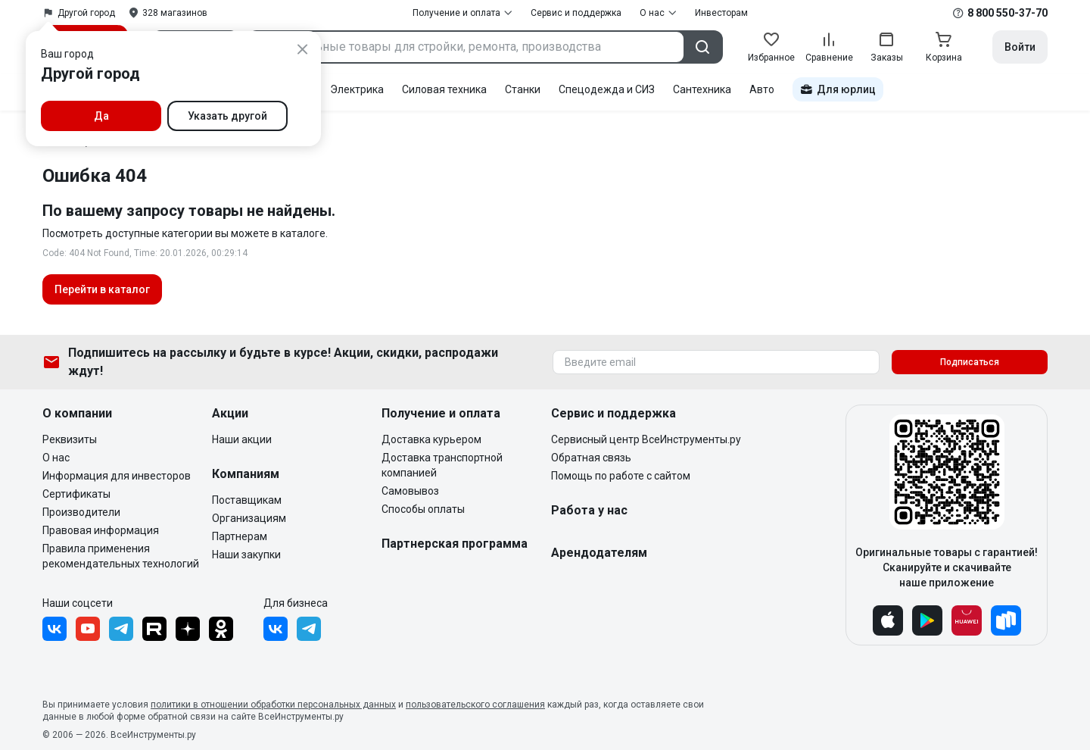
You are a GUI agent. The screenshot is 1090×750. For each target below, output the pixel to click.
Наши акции (242, 439)
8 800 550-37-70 (1007, 13)
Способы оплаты (423, 509)
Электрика (357, 89)
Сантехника (702, 89)
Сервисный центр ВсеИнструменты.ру (646, 439)
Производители (81, 512)
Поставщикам (247, 500)
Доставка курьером (431, 439)
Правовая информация (100, 530)
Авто (761, 89)
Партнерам (239, 536)
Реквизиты (69, 439)
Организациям (249, 518)
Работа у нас (589, 510)
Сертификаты (76, 494)
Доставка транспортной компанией (442, 465)
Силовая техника (444, 89)
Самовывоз (410, 491)
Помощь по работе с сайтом (620, 476)
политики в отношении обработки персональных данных (273, 704)
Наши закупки (246, 554)
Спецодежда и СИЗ (607, 89)
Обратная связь (591, 458)
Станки (522, 89)
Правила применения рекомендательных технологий (120, 556)
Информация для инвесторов (116, 476)
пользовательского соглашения (475, 704)
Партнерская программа (455, 543)
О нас (56, 458)
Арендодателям (599, 552)
